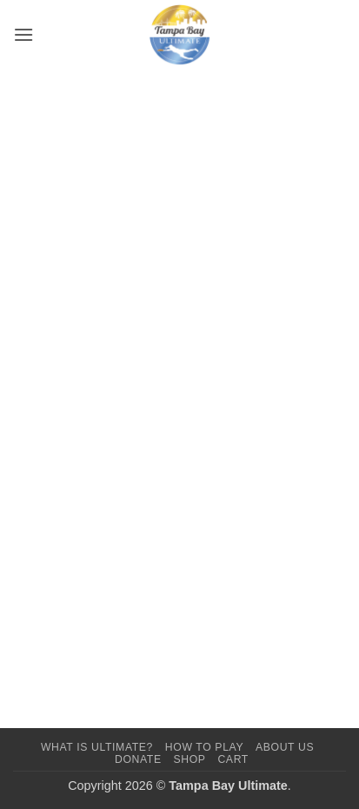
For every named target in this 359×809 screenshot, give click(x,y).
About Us (285, 747)
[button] (23, 34)
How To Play (204, 747)
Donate (138, 759)
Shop (189, 759)
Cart (233, 759)
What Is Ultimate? (97, 747)
